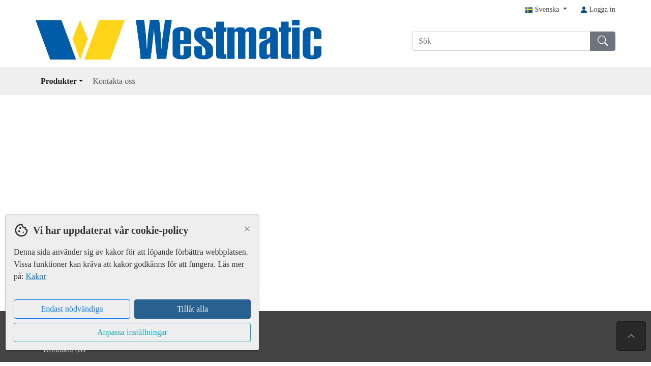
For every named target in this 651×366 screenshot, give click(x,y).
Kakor (36, 276)
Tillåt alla (192, 308)
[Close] (247, 229)
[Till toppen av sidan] (631, 336)
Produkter (62, 81)
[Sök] (501, 41)
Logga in (597, 9)
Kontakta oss (114, 81)
